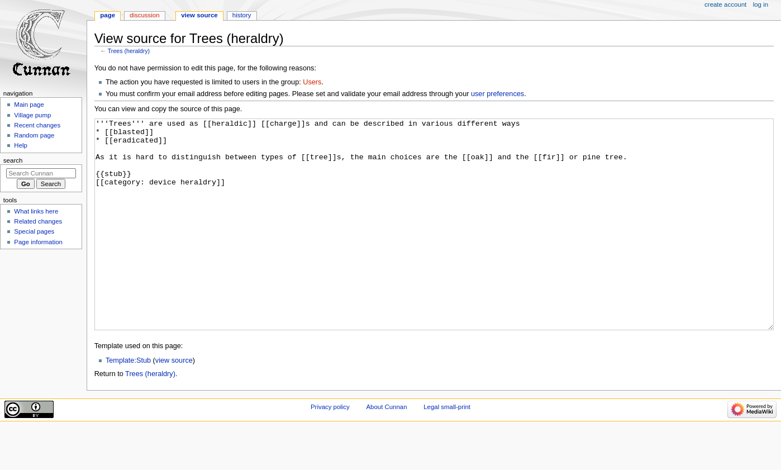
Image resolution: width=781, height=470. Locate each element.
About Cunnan (386, 448)
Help (20, 145)
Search (13, 160)
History (241, 15)
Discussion (144, 15)
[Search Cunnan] (41, 173)
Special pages (34, 231)
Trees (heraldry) (129, 51)
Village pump (32, 115)
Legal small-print (446, 448)
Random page (34, 135)
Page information (38, 242)
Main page (29, 104)
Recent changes (37, 125)
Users (312, 82)
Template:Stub (128, 402)
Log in (760, 4)
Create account (725, 4)
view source (174, 402)
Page (107, 15)
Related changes (38, 221)
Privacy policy (330, 448)
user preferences (497, 94)
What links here (36, 211)
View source (199, 15)
